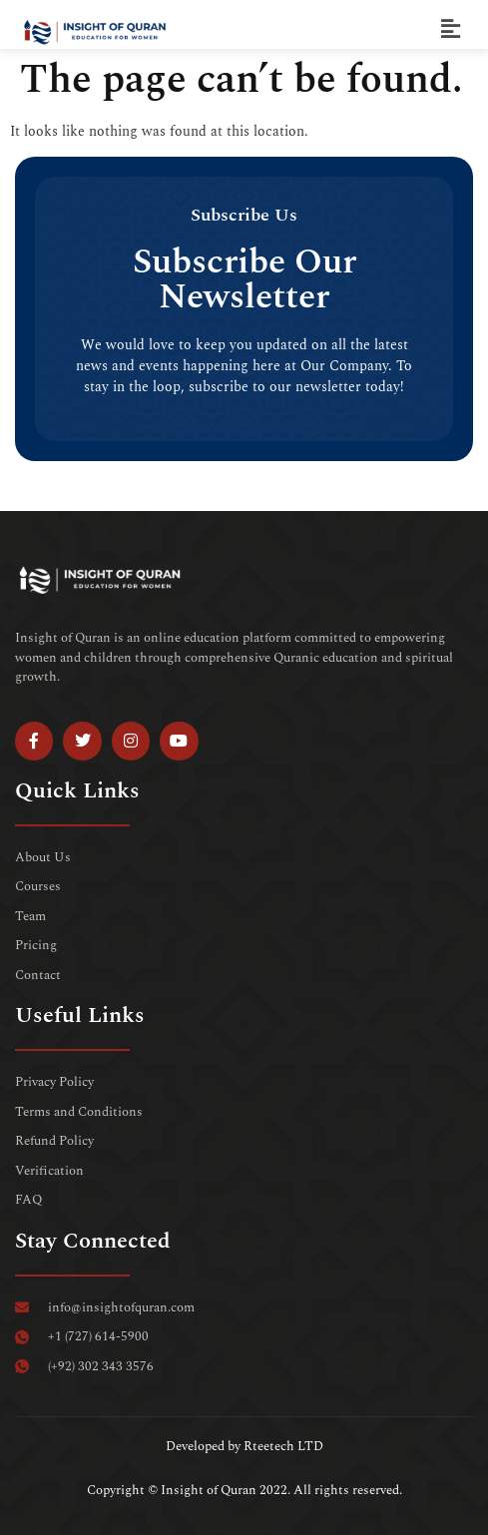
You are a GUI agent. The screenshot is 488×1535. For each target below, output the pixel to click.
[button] (451, 29)
